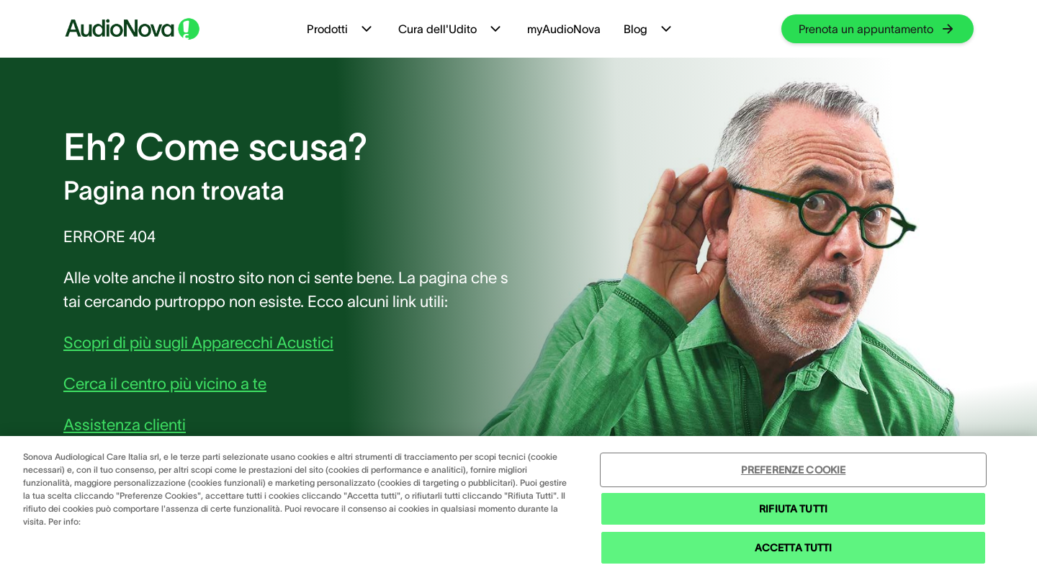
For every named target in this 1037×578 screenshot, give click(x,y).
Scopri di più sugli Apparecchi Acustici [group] (198, 342)
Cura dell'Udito (451, 28)
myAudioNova (564, 28)
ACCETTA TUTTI (793, 547)
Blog (649, 28)
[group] (877, 28)
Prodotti (341, 28)
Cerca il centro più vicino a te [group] (164, 383)
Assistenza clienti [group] (124, 424)
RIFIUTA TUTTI (793, 509)
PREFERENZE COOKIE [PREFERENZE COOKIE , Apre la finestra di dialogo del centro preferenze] (793, 470)
